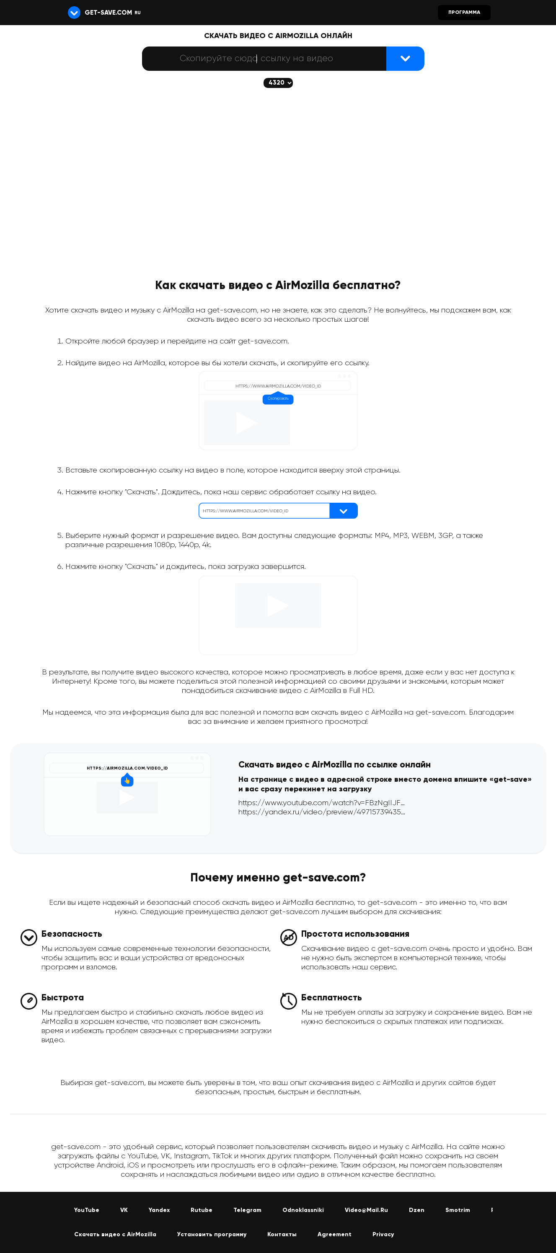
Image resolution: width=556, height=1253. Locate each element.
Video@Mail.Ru (366, 1210)
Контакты (282, 1234)
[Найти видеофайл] (405, 59)
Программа (464, 12)
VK (124, 1210)
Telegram (247, 1210)
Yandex (159, 1210)
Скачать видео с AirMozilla (115, 1234)
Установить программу (211, 1234)
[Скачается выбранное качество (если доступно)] (278, 83)
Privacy (383, 1234)
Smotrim (457, 1210)
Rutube (201, 1210)
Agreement (335, 1234)
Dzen (416, 1210)
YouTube (86, 1210)
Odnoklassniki (303, 1210)
